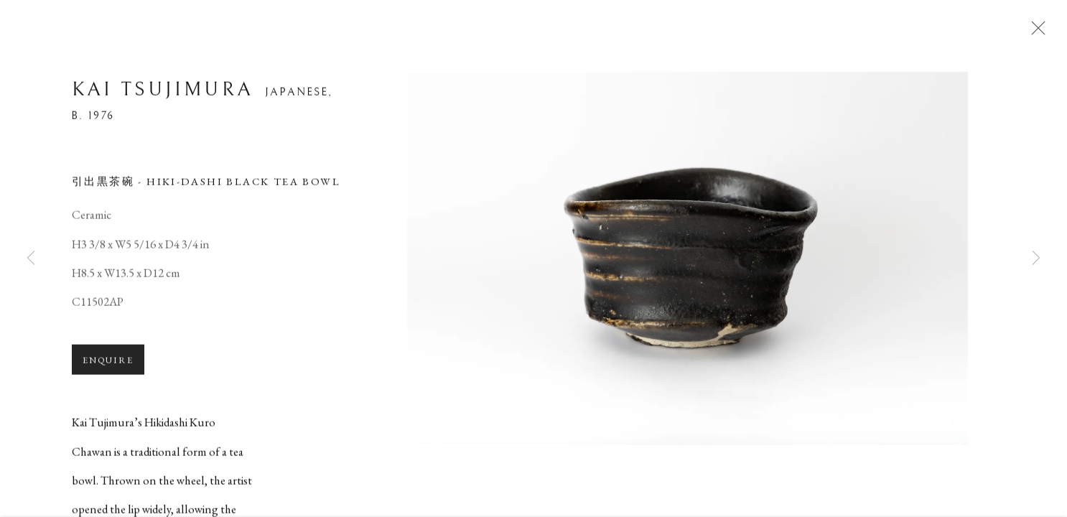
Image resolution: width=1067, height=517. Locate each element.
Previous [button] (31, 258)
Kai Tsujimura (162, 96)
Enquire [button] (108, 366)
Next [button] (1036, 258)
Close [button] (1039, 32)
